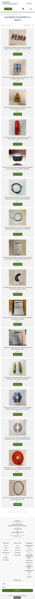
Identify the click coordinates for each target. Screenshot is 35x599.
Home (2, 14)
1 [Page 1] (14, 511)
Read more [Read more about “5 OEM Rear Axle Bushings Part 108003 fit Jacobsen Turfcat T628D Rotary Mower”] (17, 114)
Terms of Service (6, 552)
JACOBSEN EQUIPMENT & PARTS (12, 14)
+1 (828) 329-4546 (17, 529)
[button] (8, 9)
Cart (6, 555)
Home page (17, 552)
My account (17, 550)
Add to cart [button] (17, 54)
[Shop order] (29, 25)
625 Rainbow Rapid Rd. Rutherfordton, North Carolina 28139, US (17, 525)
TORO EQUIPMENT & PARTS (29, 567)
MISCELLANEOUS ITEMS (29, 571)
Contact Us (5, 550)
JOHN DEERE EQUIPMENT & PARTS (29, 556)
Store (5, 14)
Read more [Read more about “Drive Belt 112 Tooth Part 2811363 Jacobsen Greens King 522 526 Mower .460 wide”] (17, 504)
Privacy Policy (6, 560)
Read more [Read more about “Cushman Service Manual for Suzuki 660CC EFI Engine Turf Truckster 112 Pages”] (17, 324)
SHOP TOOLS (29, 562)
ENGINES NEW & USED (29, 546)
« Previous (11, 511)
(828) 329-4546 (29, 3)
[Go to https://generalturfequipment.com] (10, 3)
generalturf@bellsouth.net (17, 532)
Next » (25, 511)
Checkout (6, 557)
